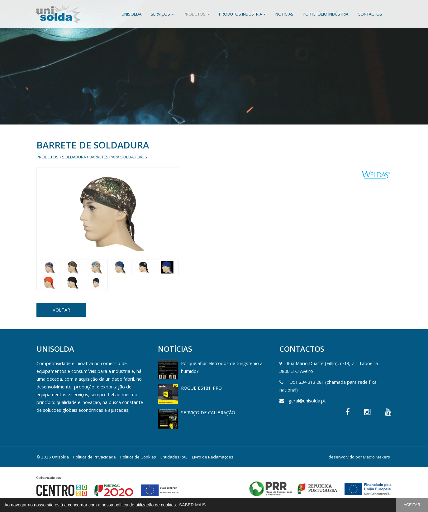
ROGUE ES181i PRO (201, 388)
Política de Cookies (138, 457)
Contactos (370, 14)
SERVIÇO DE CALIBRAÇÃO (208, 412)
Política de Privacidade (94, 457)
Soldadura (74, 157)
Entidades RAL (174, 457)
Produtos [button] (196, 14)
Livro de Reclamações (212, 457)
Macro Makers (376, 457)
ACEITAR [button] (412, 505)
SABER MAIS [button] (192, 504)
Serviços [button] (162, 14)
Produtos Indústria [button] (242, 14)
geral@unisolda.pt (307, 400)
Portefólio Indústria (325, 14)
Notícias (284, 14)
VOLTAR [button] (61, 310)
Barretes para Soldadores (118, 157)
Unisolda (131, 14)
